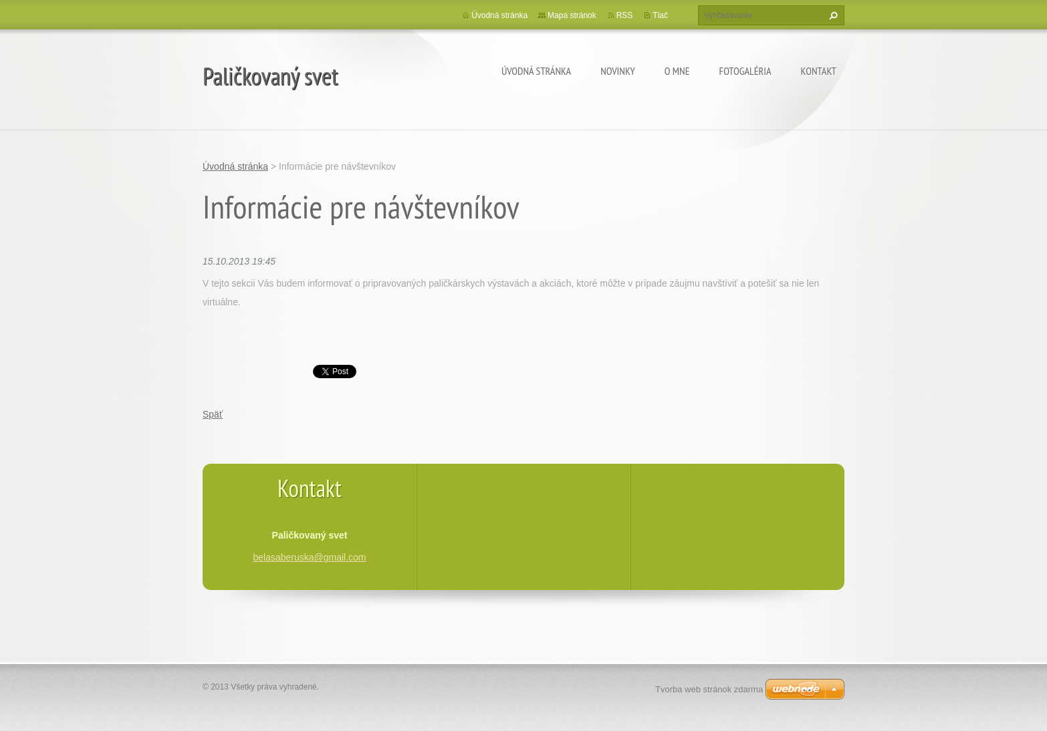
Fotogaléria (745, 71)
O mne (677, 71)
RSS (624, 15)
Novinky (617, 71)
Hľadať (832, 15)
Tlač (660, 15)
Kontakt (818, 71)
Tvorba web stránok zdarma (709, 689)
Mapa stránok (572, 15)
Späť (213, 414)
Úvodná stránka (536, 71)
